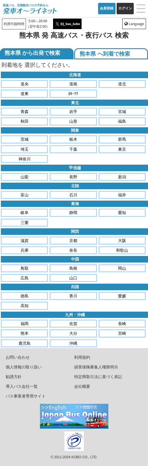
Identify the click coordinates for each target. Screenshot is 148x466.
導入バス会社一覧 (22, 386)
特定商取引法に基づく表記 (98, 376)
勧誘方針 (14, 376)
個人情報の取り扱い (24, 367)
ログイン (125, 8)
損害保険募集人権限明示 (96, 367)
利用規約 (82, 357)
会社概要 (82, 386)
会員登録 (106, 8)
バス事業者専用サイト (26, 396)
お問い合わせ (18, 357)
